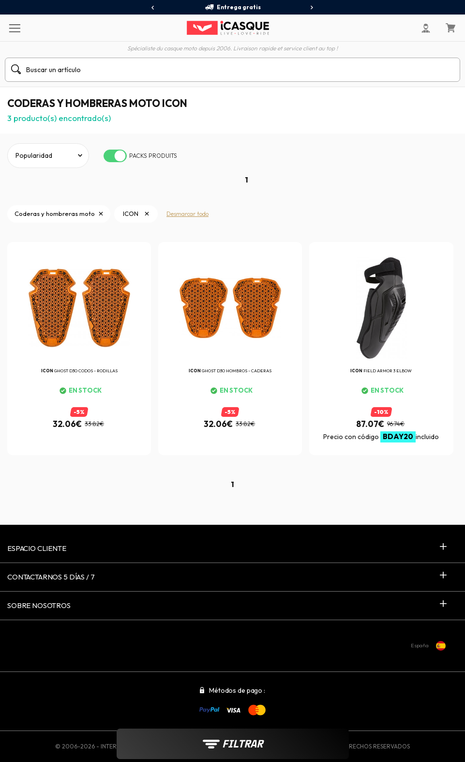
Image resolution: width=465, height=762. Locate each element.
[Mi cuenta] (425, 28)
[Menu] (14, 27)
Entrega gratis (233, 7)
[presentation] (153, 7)
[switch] (115, 156)
